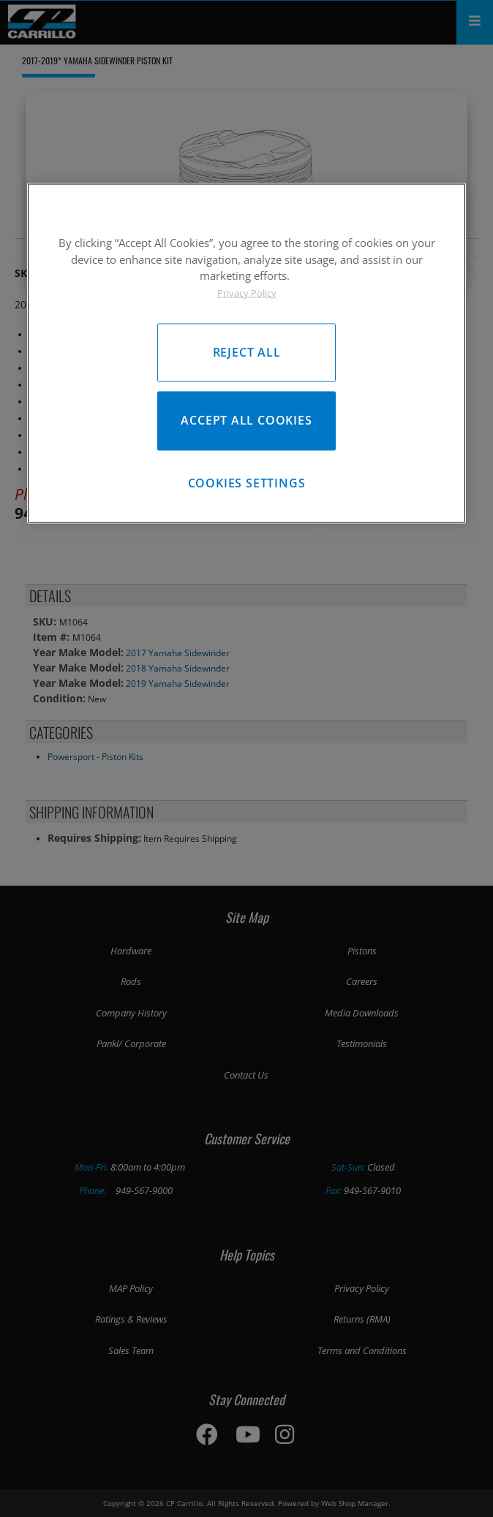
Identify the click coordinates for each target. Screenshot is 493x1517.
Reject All (247, 352)
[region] (246, 353)
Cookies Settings (247, 483)
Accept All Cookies (246, 420)
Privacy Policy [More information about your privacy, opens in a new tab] (246, 292)
